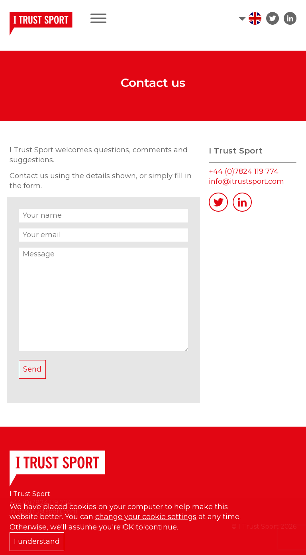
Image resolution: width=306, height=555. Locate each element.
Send (32, 369)
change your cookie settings (145, 516)
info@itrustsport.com (246, 181)
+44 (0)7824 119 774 (244, 171)
